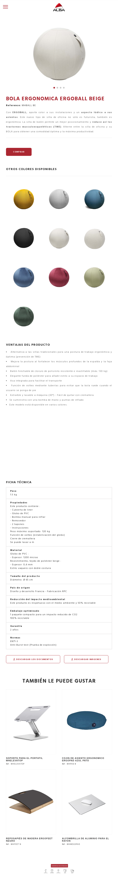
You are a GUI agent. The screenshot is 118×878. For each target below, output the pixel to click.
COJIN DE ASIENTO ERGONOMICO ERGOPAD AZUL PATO (83, 759)
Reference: (13, 105)
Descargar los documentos (33, 659)
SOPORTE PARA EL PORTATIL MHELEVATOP (24, 759)
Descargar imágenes (86, 659)
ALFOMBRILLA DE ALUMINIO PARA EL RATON (85, 839)
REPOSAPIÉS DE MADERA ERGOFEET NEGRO (29, 839)
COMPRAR (19, 151)
